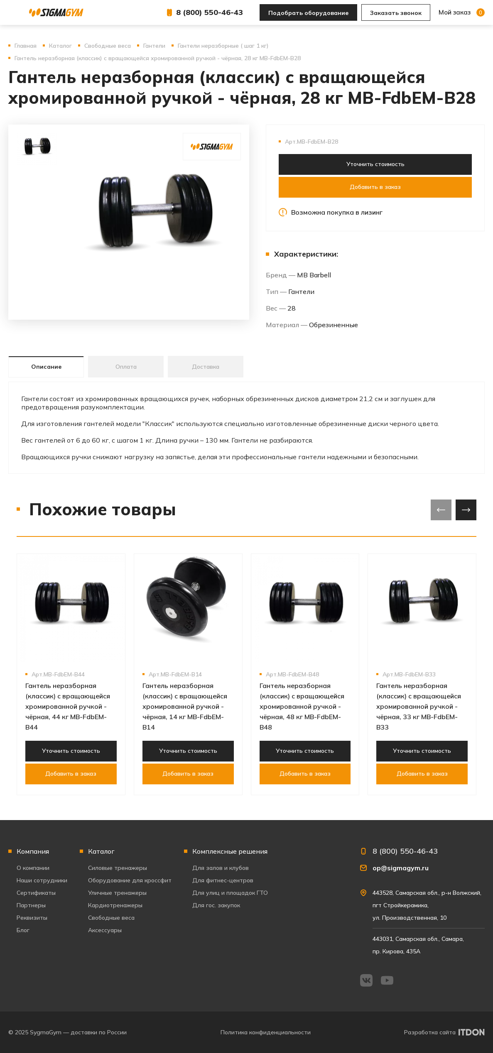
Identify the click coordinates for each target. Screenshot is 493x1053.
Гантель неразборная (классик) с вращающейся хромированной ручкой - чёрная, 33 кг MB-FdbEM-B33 (418, 706)
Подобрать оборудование (308, 13)
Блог (23, 930)
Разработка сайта (430, 1032)
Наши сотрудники (42, 880)
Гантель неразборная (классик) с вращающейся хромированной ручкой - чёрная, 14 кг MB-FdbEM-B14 (184, 706)
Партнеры (31, 905)
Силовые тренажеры (117, 868)
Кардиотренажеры (115, 905)
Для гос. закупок (216, 905)
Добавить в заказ (375, 187)
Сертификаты (36, 892)
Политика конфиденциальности (266, 1032)
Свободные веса (111, 917)
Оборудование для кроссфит (130, 880)
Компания (33, 851)
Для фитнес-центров (222, 880)
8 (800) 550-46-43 (209, 12)
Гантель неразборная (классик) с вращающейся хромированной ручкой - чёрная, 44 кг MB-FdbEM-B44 (67, 706)
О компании (33, 868)
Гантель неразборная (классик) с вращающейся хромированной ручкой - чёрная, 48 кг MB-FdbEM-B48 (302, 706)
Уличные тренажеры (117, 892)
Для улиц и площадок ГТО (230, 892)
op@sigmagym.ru (401, 868)
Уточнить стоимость (375, 164)
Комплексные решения (229, 851)
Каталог (101, 851)
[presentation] (441, 510)
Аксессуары (105, 930)
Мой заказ (462, 12)
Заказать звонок (396, 13)
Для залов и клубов (220, 868)
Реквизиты (32, 917)
